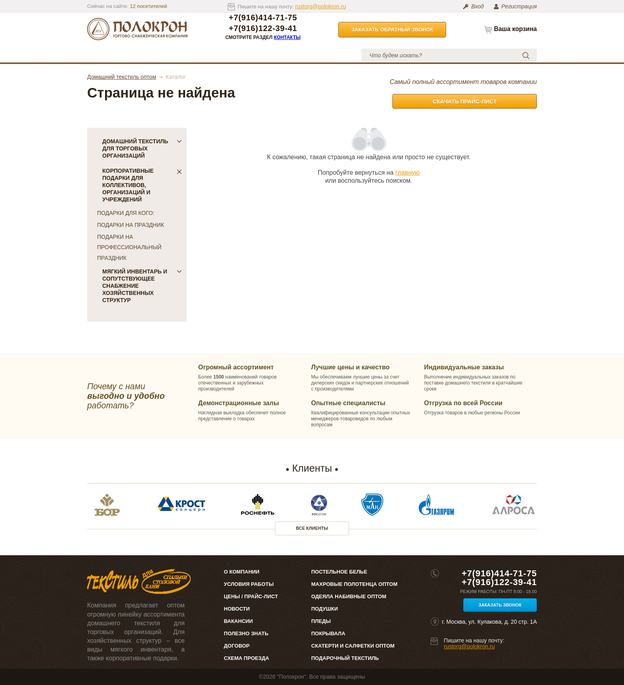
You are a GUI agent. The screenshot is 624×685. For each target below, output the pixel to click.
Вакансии (238, 621)
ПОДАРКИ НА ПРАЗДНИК (130, 225)
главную (407, 172)
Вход (477, 6)
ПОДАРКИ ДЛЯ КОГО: (125, 213)
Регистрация (519, 6)
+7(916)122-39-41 (263, 28)
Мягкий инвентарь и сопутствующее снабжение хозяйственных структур (142, 286)
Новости (237, 608)
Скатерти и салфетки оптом (352, 645)
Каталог (115, 55)
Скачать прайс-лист (465, 101)
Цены (206, 55)
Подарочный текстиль (345, 658)
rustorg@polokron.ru (320, 6)
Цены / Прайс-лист (251, 596)
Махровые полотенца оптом (354, 584)
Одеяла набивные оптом (348, 596)
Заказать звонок (500, 605)
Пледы (321, 621)
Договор (237, 645)
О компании (159, 55)
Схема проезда (246, 658)
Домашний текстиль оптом (121, 77)
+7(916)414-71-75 (263, 18)
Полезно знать (246, 633)
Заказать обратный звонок (392, 30)
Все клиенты (312, 528)
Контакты (287, 37)
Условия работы (260, 55)
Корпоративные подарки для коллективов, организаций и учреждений (142, 185)
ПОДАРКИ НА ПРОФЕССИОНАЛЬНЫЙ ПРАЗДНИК (129, 247)
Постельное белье (339, 571)
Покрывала (328, 633)
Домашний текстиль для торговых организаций (142, 148)
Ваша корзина (515, 28)
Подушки (324, 608)
